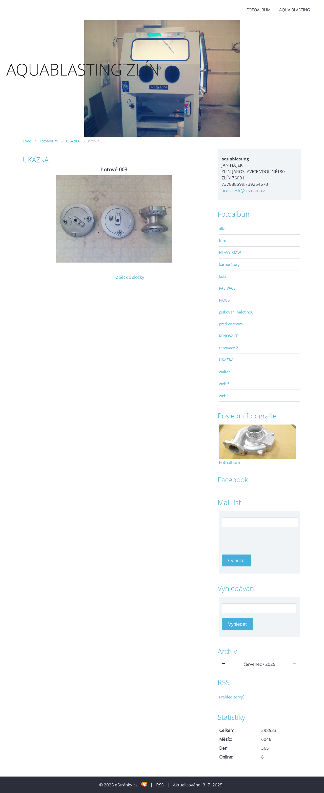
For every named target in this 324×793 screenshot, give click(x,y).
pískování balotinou (236, 312)
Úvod (27, 141)
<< (224, 664)
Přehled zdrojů (232, 696)
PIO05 (224, 300)
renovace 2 (228, 347)
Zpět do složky (130, 277)
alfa (222, 228)
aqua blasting (294, 10)
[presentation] (260, 538)
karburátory (229, 264)
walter (224, 371)
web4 (224, 395)
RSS (160, 785)
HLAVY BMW (230, 252)
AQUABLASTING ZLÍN (83, 69)
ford (222, 240)
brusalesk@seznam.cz (243, 190)
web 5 (224, 383)
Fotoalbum (259, 10)
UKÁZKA (73, 141)
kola (222, 276)
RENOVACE (228, 335)
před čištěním (231, 323)
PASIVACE (227, 288)
